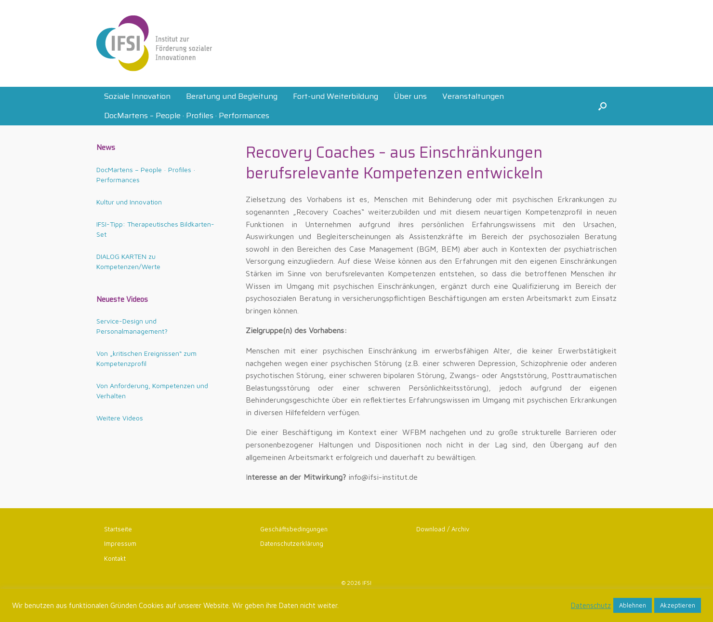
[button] (602, 106)
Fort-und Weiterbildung (335, 96)
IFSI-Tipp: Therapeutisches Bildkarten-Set (155, 229)
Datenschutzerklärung (291, 543)
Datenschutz (591, 605)
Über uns (410, 96)
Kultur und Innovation (129, 202)
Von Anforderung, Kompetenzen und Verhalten (152, 390)
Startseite (118, 529)
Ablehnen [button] (632, 605)
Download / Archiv (442, 529)
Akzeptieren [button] (677, 605)
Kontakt (115, 558)
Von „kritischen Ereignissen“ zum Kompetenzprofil (146, 358)
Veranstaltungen (473, 96)
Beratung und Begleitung (231, 96)
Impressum (120, 543)
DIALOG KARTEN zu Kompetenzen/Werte (128, 261)
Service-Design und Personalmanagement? (132, 326)
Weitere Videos (119, 418)
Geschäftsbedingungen (294, 529)
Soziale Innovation (137, 96)
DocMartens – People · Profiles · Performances (186, 115)
